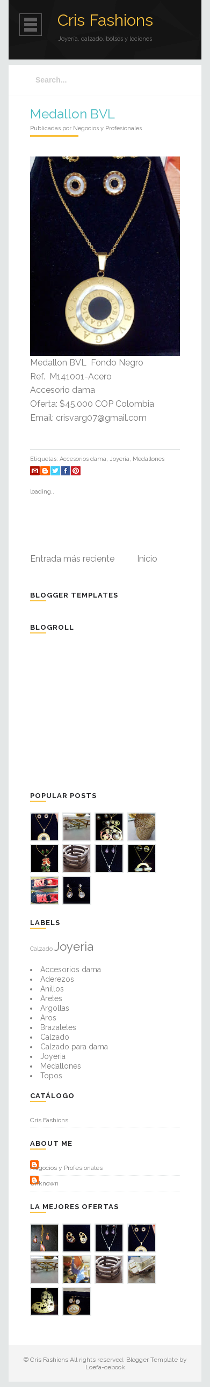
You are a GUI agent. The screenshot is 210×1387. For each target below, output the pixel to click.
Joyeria (119, 459)
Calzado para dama (74, 1046)
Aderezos (57, 979)
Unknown (44, 1183)
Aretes (51, 998)
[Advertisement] (110, 711)
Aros (48, 1017)
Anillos (52, 989)
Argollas (54, 1008)
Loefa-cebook (105, 1367)
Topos (51, 1075)
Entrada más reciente (72, 559)
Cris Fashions (105, 20)
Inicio (147, 559)
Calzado (41, 948)
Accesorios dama (83, 459)
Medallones (148, 459)
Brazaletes (58, 1027)
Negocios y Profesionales (66, 1168)
